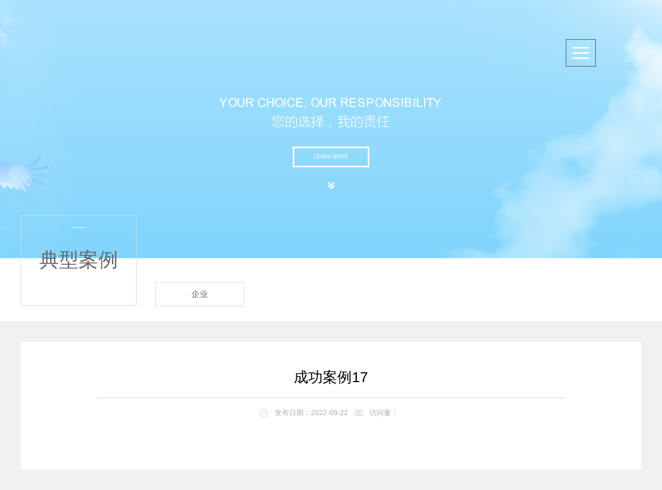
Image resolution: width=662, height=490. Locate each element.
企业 (199, 294)
